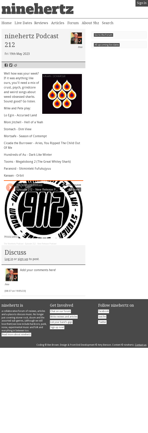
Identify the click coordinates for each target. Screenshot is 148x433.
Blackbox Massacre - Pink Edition (117, 298)
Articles (57, 23)
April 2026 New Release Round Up (117, 265)
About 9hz (90, 23)
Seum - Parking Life (107, 292)
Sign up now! (57, 413)
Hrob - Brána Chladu (108, 285)
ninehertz (38, 9)
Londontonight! (115, 323)
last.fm (102, 402)
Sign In (141, 3)
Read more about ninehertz (16, 420)
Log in (9, 259)
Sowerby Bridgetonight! (115, 371)
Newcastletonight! (112, 349)
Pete (76, 40)
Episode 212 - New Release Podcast (40, 244)
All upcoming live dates (107, 378)
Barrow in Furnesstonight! (117, 336)
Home (7, 23)
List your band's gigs (61, 408)
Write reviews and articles (63, 402)
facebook (104, 397)
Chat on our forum (60, 397)
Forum (73, 23)
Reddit (15, 65)
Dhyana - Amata (105, 272)
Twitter (10, 65)
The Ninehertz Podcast (14, 244)
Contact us (140, 431)
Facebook (6, 65)
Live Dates (23, 23)
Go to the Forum (103, 304)
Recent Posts (105, 259)
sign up (23, 259)
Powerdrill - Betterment (110, 279)
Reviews (41, 23)
